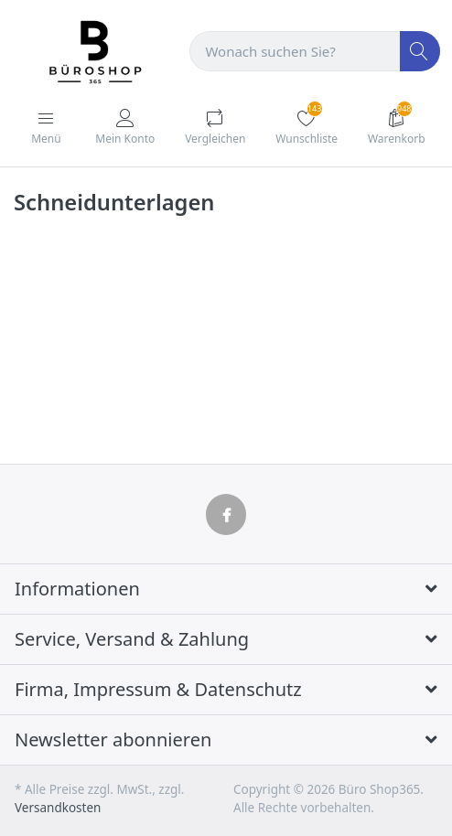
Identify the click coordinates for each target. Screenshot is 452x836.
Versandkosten (58, 807)
